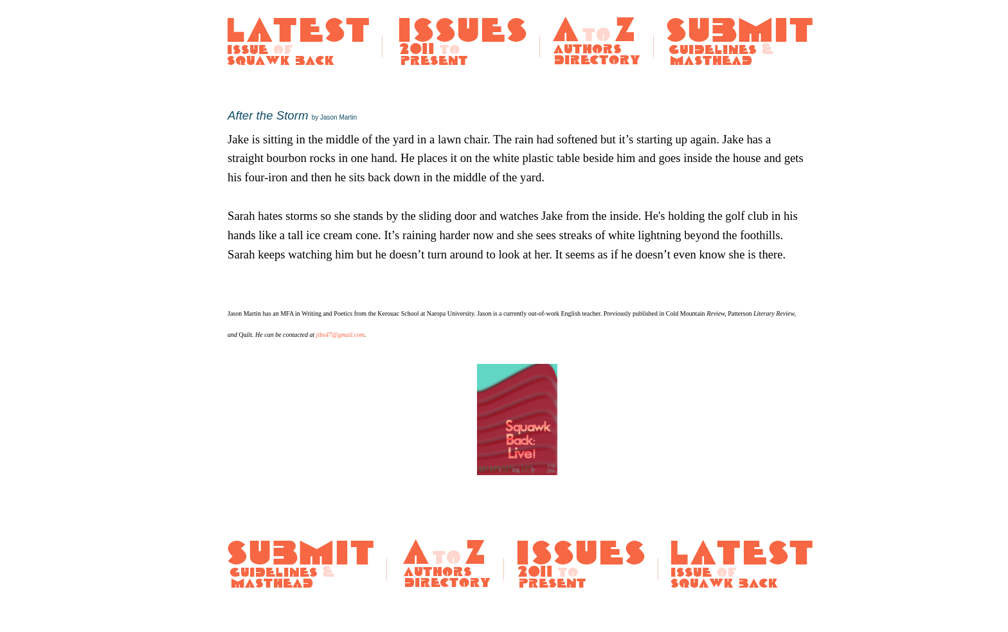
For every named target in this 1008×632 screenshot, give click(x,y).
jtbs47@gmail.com (340, 334)
